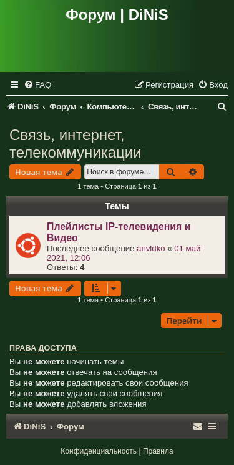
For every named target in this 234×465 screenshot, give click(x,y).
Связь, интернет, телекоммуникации (75, 143)
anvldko (151, 248)
